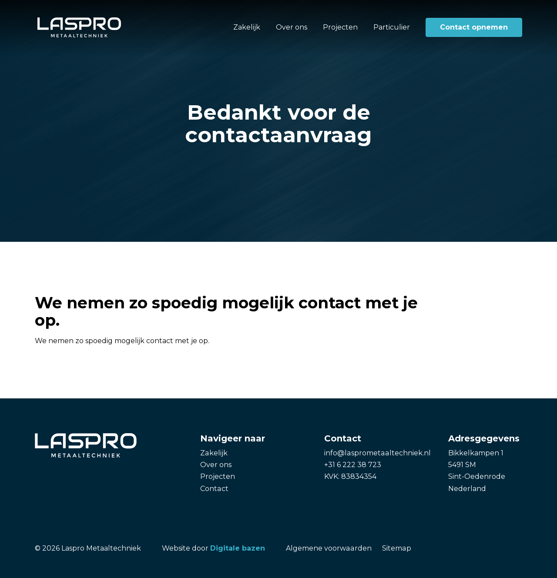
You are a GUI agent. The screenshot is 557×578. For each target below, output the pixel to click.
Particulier (391, 27)
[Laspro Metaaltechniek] (79, 27)
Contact (214, 488)
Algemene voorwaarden (328, 548)
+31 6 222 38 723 (352, 465)
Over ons (291, 27)
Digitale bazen (237, 548)
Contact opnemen (474, 27)
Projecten (340, 27)
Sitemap (395, 548)
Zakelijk (246, 27)
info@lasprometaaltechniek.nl (376, 453)
